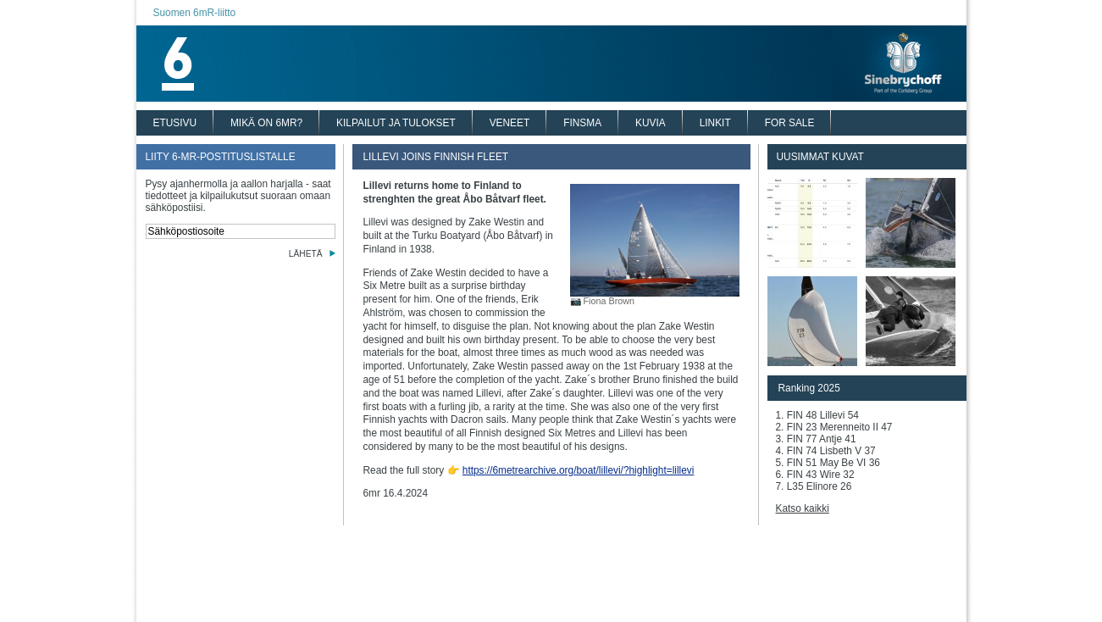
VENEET (510, 123)
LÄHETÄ (306, 253)
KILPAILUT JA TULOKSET (396, 123)
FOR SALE (790, 123)
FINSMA (582, 123)
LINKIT (715, 123)
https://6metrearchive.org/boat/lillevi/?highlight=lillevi (578, 470)
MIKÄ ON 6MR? (266, 123)
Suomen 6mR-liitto (194, 13)
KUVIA (650, 123)
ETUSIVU (175, 123)
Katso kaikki (802, 508)
